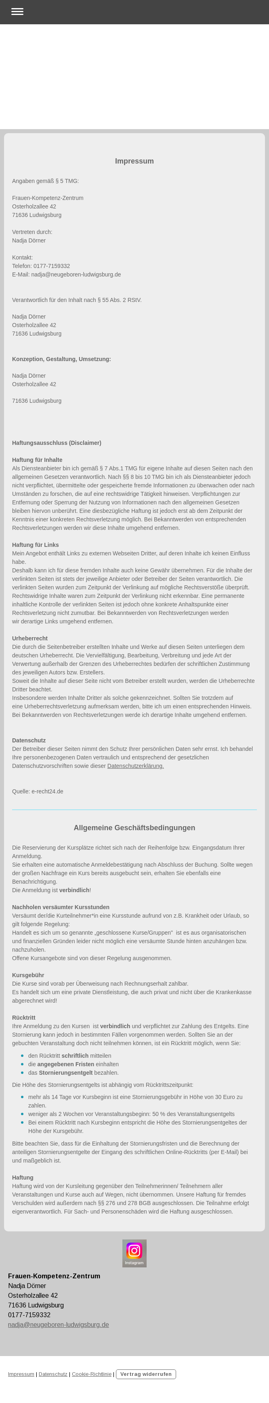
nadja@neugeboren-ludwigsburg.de (58, 1324)
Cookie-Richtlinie (91, 1374)
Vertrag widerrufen (146, 1374)
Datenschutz (53, 1374)
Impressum (21, 1374)
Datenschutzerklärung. (135, 766)
